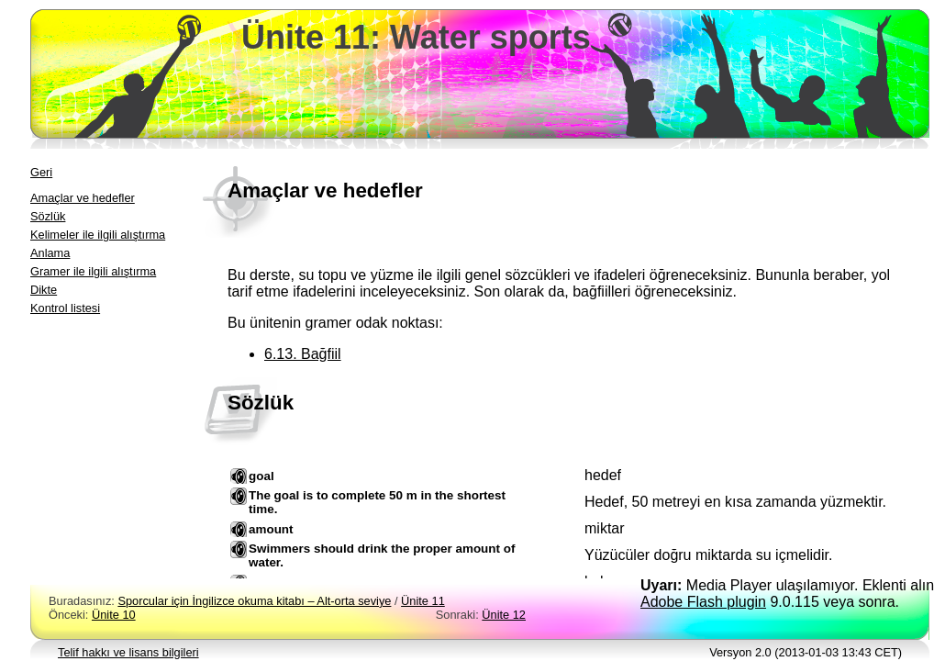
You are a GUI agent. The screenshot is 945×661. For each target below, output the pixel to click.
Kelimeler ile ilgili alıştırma (97, 234)
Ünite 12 (504, 615)
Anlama (50, 253)
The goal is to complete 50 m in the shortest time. (377, 502)
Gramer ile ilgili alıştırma (93, 271)
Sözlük (47, 216)
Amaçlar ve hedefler (82, 198)
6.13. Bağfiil (302, 354)
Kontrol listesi (65, 308)
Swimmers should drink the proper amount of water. (382, 555)
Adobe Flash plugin (703, 602)
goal (261, 476)
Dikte (43, 290)
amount (271, 529)
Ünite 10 (114, 615)
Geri (41, 172)
